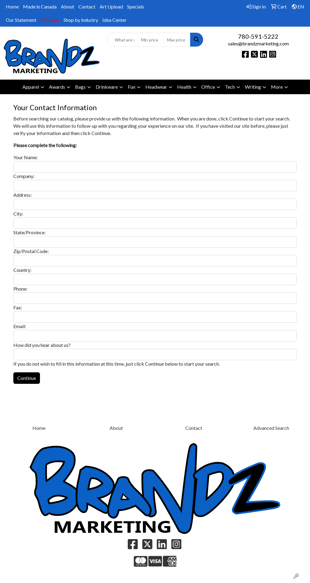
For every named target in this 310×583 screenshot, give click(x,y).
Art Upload (111, 6)
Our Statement (21, 20)
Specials (135, 6)
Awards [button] (57, 87)
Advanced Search (271, 428)
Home (12, 6)
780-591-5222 (258, 36)
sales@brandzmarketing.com (258, 43)
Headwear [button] (156, 87)
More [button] (277, 87)
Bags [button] (80, 87)
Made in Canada (40, 6)
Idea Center (114, 20)
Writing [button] (253, 87)
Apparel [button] (30, 87)
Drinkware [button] (107, 87)
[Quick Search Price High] (177, 40)
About (67, 6)
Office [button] (208, 87)
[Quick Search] (122, 40)
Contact (86, 6)
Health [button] (184, 87)
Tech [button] (230, 87)
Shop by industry (81, 20)
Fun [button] (131, 87)
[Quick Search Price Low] (151, 40)
